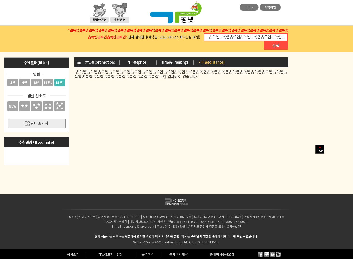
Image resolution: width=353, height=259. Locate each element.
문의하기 (147, 254)
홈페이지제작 (178, 254)
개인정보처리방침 (110, 254)
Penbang (169, 242)
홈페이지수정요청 (222, 254)
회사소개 (73, 254)
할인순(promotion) (100, 62)
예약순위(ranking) (174, 62)
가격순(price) (137, 62)
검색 (276, 45)
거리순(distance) (211, 62)
